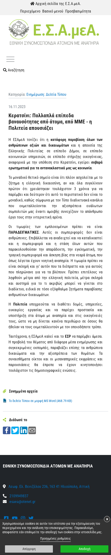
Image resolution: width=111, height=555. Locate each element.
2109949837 (15, 496)
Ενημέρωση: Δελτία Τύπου (46, 94)
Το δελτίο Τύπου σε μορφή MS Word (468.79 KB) (40, 401)
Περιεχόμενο (30, 11)
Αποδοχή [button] (84, 549)
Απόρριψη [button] (29, 549)
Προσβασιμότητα (78, 11)
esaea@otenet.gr (22, 501)
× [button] (107, 519)
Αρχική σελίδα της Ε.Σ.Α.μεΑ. (55, 3)
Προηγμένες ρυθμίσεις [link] (55, 538)
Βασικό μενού (52, 11)
